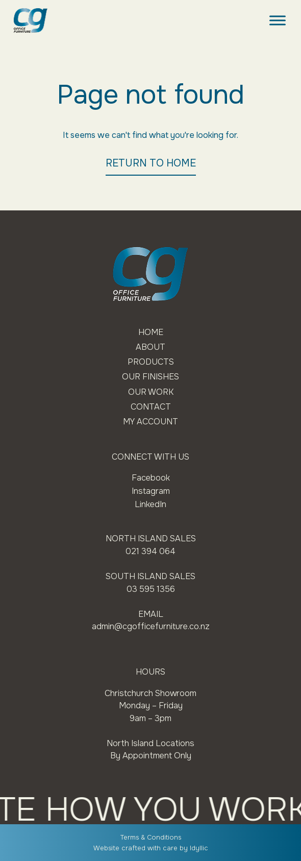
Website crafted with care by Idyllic (150, 848)
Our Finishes (150, 376)
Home (150, 332)
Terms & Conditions (150, 837)
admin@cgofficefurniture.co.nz (151, 626)
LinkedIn (150, 504)
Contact (151, 406)
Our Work (150, 392)
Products (151, 361)
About (150, 347)
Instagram (151, 491)
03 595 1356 (151, 589)
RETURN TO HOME (151, 163)
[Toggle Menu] (277, 20)
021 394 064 (150, 551)
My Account (150, 421)
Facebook (151, 477)
